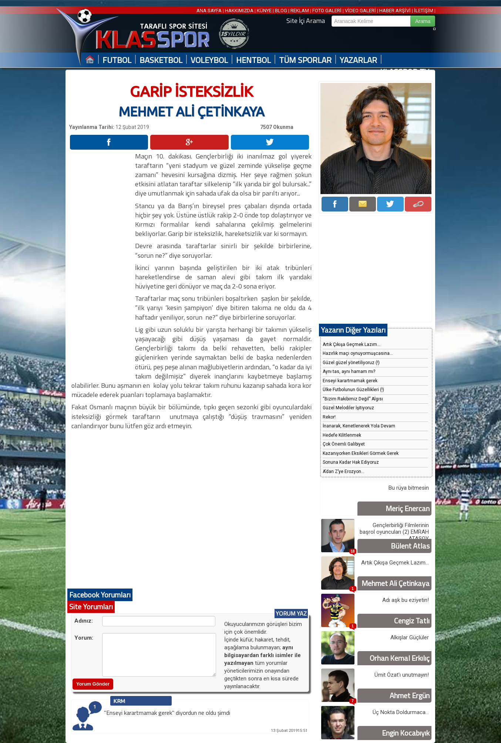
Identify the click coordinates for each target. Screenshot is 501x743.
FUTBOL (116, 60)
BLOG (281, 10)
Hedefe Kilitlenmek (342, 435)
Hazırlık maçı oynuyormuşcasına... (358, 353)
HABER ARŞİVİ (395, 10)
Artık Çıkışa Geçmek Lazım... (351, 344)
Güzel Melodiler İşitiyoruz (348, 407)
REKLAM (299, 10)
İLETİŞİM (423, 10)
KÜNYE (264, 10)
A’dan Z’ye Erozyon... (343, 471)
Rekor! (329, 417)
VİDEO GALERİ (360, 10)
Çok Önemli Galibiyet (344, 444)
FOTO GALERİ (327, 10)
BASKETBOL (160, 60)
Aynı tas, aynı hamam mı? (349, 371)
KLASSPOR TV (404, 72)
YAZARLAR (358, 60)
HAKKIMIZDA (239, 10)
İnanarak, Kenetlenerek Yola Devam (359, 426)
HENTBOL (253, 60)
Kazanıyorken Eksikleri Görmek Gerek (361, 453)
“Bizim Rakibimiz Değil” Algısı (353, 399)
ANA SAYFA (209, 10)
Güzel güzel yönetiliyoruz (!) (351, 362)
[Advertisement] (101, 262)
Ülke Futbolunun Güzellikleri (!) (353, 389)
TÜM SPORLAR (305, 60)
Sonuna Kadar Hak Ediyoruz (351, 462)
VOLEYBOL (209, 60)
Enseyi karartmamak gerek (350, 380)
